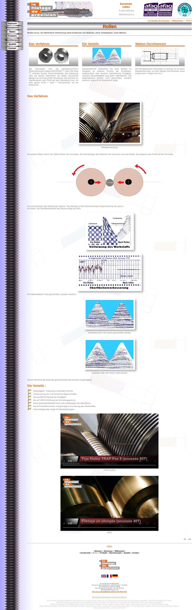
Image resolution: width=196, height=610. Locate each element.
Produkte (12, 36)
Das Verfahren (37, 96)
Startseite (12, 23)
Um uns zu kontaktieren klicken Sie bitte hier (109, 592)
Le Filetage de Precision (159, 20)
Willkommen (177, 20)
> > (189, 539)
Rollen (12, 32)
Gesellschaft (85, 553)
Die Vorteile (35, 385)
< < (185, 539)
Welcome (98, 551)
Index (109, 546)
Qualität (12, 44)
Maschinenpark (12, 40)
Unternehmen (12, 27)
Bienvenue (108, 551)
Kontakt (12, 48)
